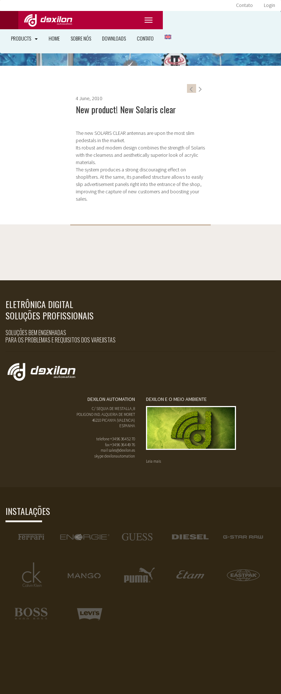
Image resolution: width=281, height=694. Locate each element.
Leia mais (153, 461)
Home (54, 38)
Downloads (114, 38)
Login (269, 5)
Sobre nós (81, 38)
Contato (244, 5)
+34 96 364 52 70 (122, 438)
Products (24, 38)
